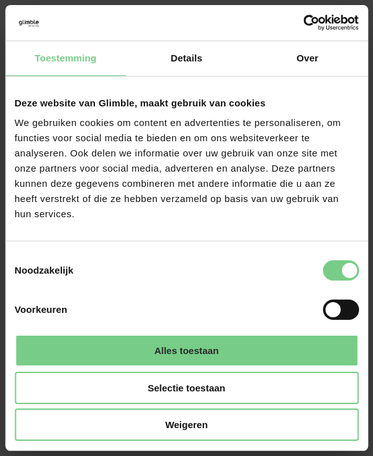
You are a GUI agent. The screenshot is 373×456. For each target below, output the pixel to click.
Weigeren (186, 424)
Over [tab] (307, 58)
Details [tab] (187, 58)
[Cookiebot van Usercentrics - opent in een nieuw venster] (303, 23)
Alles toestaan (187, 350)
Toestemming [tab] (66, 58)
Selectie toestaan (186, 388)
